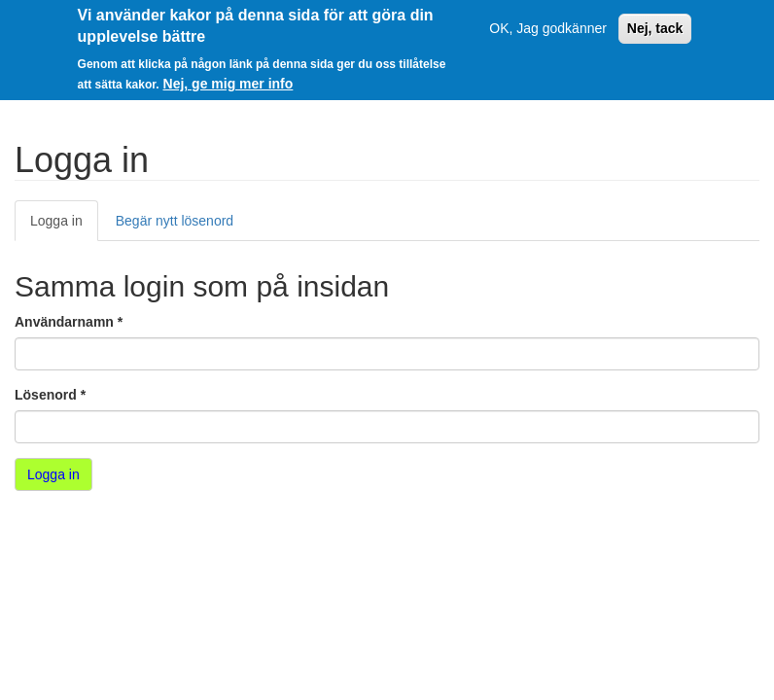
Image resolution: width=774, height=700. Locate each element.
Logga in (64, 226)
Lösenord (50, 394)
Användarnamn (69, 322)
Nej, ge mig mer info (228, 81)
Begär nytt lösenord (174, 220)
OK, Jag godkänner (548, 26)
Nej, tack (655, 26)
